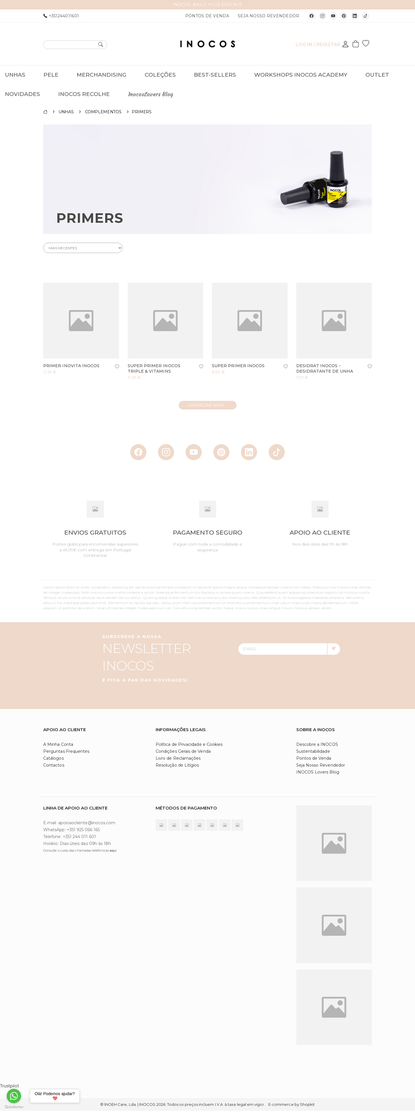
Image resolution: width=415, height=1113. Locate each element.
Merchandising (102, 74)
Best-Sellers (215, 74)
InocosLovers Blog (150, 94)
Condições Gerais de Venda (183, 753)
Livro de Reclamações (178, 760)
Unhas (15, 74)
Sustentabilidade (313, 753)
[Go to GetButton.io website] (14, 1107)
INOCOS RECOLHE (84, 94)
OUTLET (377, 74)
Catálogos (53, 760)
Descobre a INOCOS (317, 746)
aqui (113, 853)
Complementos (103, 114)
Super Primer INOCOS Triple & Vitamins (154, 370)
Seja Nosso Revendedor (268, 16)
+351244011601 (61, 15)
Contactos (53, 767)
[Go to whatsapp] (14, 1096)
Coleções (160, 74)
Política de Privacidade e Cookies (189, 746)
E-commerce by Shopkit (291, 1106)
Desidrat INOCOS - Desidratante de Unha (324, 370)
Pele (51, 74)
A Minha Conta (58, 746)
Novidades (22, 94)
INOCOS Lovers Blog (317, 774)
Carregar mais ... (208, 407)
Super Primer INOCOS (238, 368)
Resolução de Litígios (177, 767)
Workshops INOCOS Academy (300, 74)
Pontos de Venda (207, 16)
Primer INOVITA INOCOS (71, 368)
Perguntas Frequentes (66, 753)
